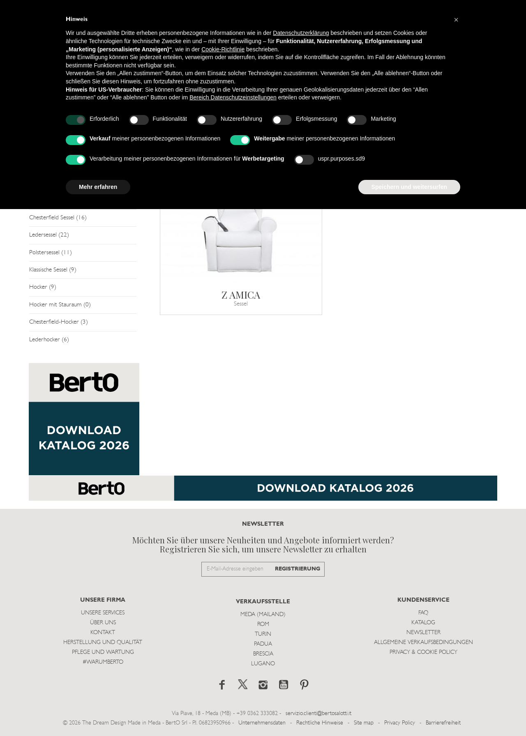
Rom (263, 624)
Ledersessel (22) (49, 235)
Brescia (263, 654)
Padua (263, 644)
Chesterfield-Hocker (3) (58, 322)
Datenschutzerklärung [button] (301, 33)
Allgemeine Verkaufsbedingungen (423, 642)
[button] (456, 19)
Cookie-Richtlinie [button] (223, 49)
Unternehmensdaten (262, 723)
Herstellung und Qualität (102, 642)
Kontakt (102, 633)
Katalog (423, 623)
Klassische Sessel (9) (52, 270)
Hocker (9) (42, 287)
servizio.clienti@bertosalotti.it (318, 714)
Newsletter (423, 633)
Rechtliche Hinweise (319, 723)
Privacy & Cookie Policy (423, 652)
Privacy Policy (399, 723)
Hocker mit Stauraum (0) (60, 305)
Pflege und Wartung (103, 652)
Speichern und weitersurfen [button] (409, 187)
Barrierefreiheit (443, 723)
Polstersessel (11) (50, 253)
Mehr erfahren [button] (98, 187)
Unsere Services (103, 613)
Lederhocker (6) (49, 340)
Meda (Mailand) (263, 615)
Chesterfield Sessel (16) (58, 218)
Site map (364, 723)
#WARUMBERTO (103, 662)
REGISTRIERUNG (297, 569)
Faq (423, 613)
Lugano (263, 664)
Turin (263, 634)
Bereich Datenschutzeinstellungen (233, 97)
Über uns (103, 623)
